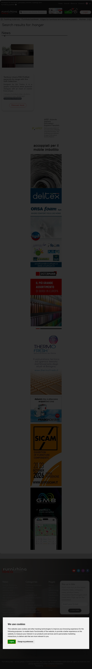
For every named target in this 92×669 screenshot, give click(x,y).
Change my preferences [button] (25, 641)
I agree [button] (11, 641)
